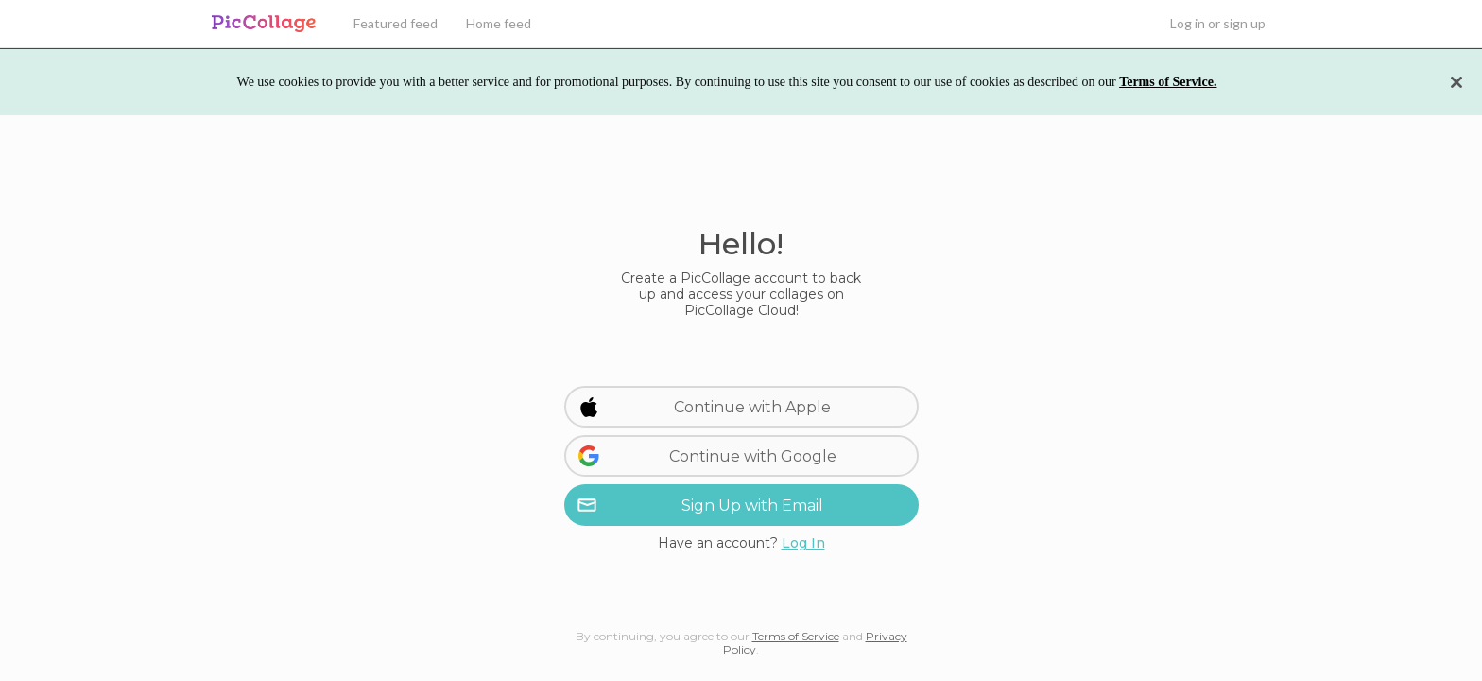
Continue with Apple (704, 406)
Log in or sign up (1218, 23)
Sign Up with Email (700, 505)
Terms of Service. (1167, 82)
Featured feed (395, 23)
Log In (803, 542)
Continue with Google (706, 456)
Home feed (498, 23)
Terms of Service (795, 636)
